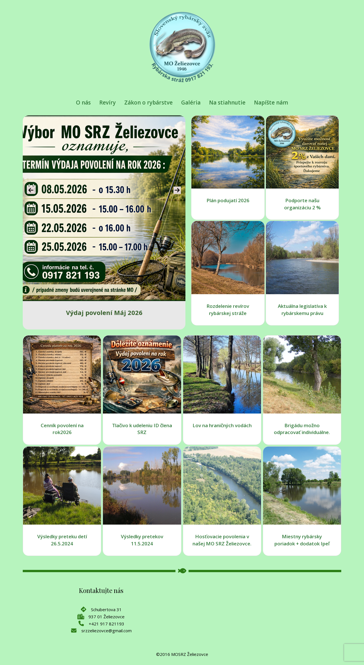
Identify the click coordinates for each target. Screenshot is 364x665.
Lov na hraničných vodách (222, 425)
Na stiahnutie (227, 102)
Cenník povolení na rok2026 (62, 429)
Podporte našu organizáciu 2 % (302, 204)
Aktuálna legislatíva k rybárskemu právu (302, 309)
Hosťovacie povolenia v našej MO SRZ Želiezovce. (222, 540)
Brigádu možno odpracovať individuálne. (302, 429)
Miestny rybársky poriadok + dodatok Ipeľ (302, 540)
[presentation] (31, 190)
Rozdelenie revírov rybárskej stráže (227, 309)
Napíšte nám (271, 102)
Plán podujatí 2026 (227, 200)
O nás (83, 102)
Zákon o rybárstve (148, 102)
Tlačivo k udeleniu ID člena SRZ (142, 429)
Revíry (107, 102)
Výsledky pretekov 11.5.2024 (142, 540)
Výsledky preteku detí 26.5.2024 (62, 540)
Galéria (190, 102)
